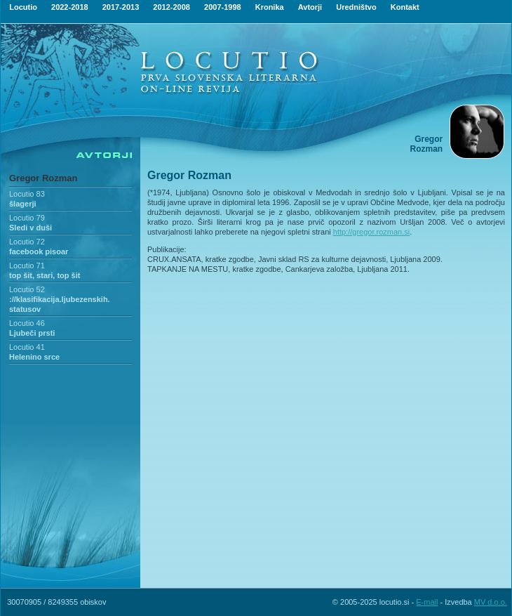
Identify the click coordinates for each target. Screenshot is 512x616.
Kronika (269, 7)
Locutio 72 (27, 241)
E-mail (427, 602)
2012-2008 (171, 7)
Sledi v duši (30, 227)
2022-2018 (69, 7)
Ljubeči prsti (32, 333)
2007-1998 (222, 7)
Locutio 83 (27, 194)
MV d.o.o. (490, 602)
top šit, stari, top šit (44, 275)
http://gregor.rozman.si (371, 232)
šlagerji (22, 203)
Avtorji (310, 7)
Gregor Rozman (43, 178)
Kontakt (405, 7)
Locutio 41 (27, 347)
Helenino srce (34, 357)
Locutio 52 (27, 289)
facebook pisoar (38, 251)
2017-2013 (121, 7)
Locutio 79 (27, 218)
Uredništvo (356, 7)
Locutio (23, 7)
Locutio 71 (27, 265)
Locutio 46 (27, 323)
